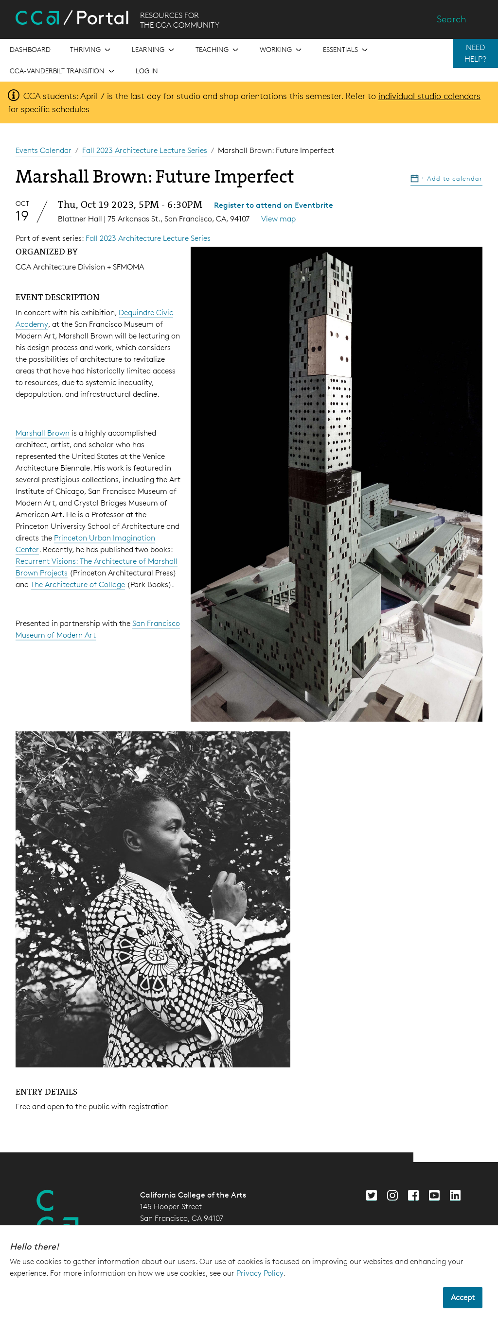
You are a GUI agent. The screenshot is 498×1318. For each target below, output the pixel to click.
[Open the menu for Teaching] (218, 49)
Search (451, 19)
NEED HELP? (475, 53)
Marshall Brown (43, 433)
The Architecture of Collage (78, 584)
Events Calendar (43, 150)
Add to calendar (446, 178)
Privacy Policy (259, 1273)
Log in (147, 71)
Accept (463, 1297)
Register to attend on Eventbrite (273, 205)
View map (278, 218)
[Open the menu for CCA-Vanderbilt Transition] (63, 71)
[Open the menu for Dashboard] (30, 49)
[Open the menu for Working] (281, 49)
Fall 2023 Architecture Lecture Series (144, 150)
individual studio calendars (429, 95)
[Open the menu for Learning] (154, 49)
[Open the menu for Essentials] (346, 49)
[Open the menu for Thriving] (91, 49)
